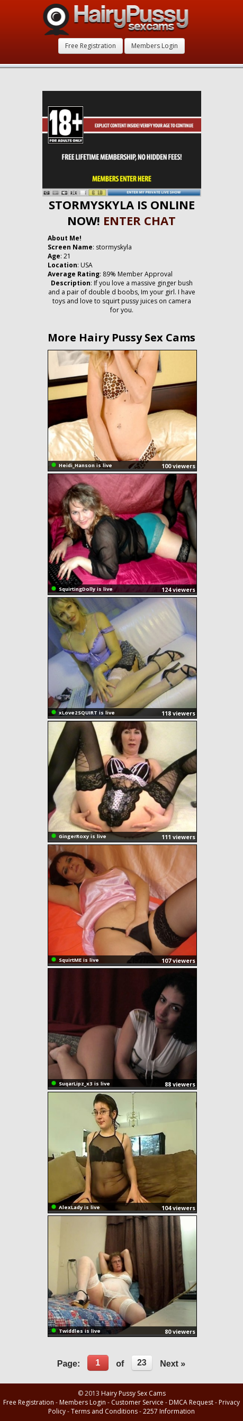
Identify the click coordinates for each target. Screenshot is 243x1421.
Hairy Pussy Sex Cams (133, 1393)
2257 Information (169, 1411)
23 (142, 1362)
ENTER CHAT (139, 220)
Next (172, 1363)
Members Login (154, 45)
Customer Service (137, 1402)
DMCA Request (191, 1402)
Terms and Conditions (104, 1411)
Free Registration (90, 45)
